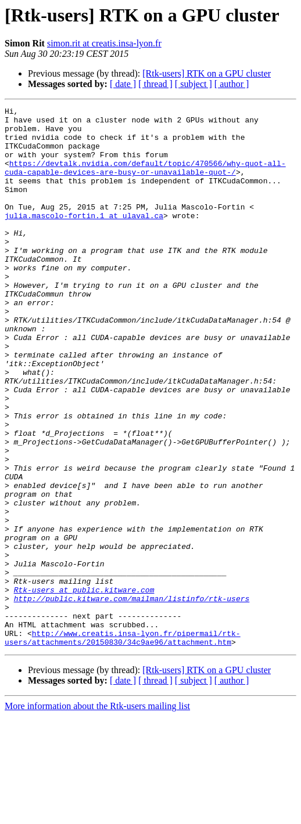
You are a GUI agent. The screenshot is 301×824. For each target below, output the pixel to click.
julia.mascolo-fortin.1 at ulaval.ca (84, 238)
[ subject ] (193, 84)
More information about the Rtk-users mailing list (97, 814)
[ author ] (231, 84)
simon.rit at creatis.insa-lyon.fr (104, 43)
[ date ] (123, 84)
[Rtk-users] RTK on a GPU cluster (206, 73)
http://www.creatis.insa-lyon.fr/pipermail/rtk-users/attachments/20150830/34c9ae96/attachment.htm (123, 744)
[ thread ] (155, 84)
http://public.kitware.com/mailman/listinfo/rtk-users (132, 697)
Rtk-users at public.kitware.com (84, 687)
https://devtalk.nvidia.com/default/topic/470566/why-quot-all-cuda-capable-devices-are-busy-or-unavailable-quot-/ (145, 180)
